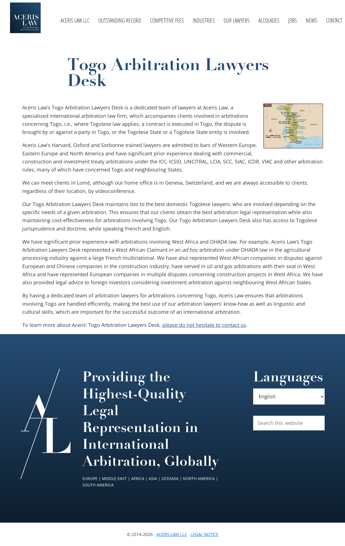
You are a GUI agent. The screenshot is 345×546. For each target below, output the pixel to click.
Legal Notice (204, 534)
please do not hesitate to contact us (204, 325)
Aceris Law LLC (171, 534)
